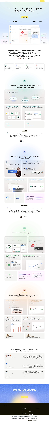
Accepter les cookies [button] (30, 420)
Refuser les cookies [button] (35, 420)
